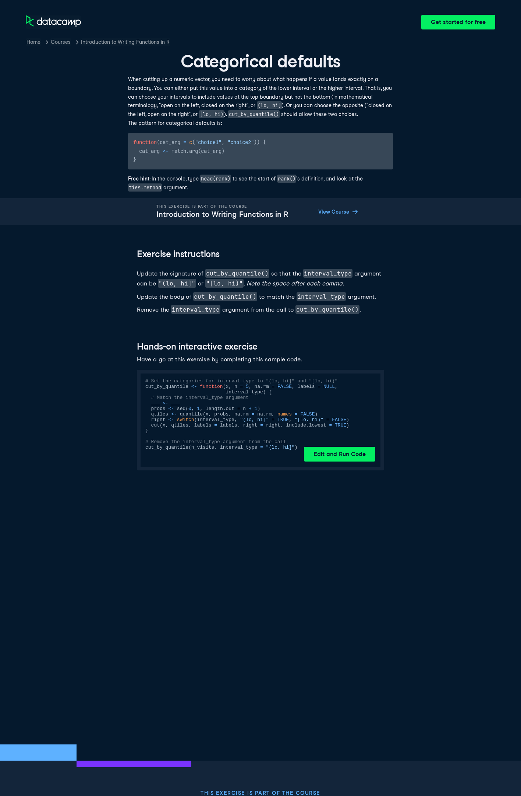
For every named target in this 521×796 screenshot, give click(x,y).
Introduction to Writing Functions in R (125, 42)
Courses (61, 42)
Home (33, 42)
